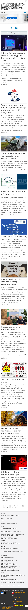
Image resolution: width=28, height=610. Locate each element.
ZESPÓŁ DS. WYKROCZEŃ (6, 537)
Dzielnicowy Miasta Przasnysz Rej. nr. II (8, 558)
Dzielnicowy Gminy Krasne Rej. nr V (8, 563)
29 (12, 505)
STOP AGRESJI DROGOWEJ (7, 545)
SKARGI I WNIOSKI (20, 582)
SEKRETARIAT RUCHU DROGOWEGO (9, 542)
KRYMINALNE (3, 546)
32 (19, 505)
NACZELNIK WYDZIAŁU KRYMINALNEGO (9, 550)
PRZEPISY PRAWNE (18, 545)
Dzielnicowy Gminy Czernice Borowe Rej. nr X (10, 570)
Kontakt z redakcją (16, 597)
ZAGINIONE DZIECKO (15, 515)
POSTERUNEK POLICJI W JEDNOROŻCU (9, 579)
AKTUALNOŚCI (3, 513)
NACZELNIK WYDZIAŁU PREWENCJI (8, 529)
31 (17, 505)
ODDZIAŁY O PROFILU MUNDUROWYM (9, 538)
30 (14, 505)
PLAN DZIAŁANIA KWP (5, 524)
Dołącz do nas (4, 585)
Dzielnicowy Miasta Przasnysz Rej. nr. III (9, 560)
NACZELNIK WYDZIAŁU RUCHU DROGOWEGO (10, 543)
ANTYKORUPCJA (14, 524)
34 (25, 505)
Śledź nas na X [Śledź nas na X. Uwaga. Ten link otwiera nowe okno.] (4, 593)
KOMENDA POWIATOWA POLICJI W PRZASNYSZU (11, 574)
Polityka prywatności (6, 608)
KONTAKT (2, 572)
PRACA (2, 584)
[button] (25, 12)
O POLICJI (2, 520)
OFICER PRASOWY (11, 582)
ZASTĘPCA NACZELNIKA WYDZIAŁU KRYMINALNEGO (12, 551)
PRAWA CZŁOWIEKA (5, 515)
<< (1, 505)
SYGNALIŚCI (3, 582)
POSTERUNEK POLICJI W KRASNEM (8, 580)
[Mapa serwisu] (4, 12)
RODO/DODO (23, 584)
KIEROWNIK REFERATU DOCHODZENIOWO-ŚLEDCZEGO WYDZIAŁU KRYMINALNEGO (12, 553)
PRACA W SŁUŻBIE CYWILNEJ (14, 585)
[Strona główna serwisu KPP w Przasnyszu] (2, 12)
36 (4, 507)
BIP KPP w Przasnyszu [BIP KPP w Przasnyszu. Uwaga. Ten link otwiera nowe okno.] (20, 592)
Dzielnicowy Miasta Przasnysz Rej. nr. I (8, 557)
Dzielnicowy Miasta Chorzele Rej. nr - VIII (9, 567)
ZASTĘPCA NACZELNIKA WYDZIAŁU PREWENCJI (11, 531)
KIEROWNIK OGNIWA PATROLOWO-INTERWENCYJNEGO (12, 534)
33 (22, 505)
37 (7, 507)
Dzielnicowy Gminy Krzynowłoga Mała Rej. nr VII (10, 566)
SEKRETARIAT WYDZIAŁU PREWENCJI (9, 528)
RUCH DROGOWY (3, 540)
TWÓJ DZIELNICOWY (4, 555)
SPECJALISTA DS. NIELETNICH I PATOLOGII (10, 535)
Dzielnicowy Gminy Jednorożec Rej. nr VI (9, 564)
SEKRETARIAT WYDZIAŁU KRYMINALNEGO (10, 548)
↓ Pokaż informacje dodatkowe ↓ (14, 33)
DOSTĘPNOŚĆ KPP (21, 580)
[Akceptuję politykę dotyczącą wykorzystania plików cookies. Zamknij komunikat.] (26, 1)
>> (17, 507)
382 (12, 507)
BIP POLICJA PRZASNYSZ (6, 518)
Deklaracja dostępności (17, 601)
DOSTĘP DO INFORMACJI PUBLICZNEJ (9, 523)
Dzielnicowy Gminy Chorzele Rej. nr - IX (8, 569)
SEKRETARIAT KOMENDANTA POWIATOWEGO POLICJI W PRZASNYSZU (13, 576)
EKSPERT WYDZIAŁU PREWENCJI (8, 532)
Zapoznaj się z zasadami (6, 607)
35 (1, 507)
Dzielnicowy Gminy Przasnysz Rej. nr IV (8, 561)
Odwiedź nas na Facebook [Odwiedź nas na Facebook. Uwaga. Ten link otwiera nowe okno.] (2, 593)
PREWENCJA (2, 526)
